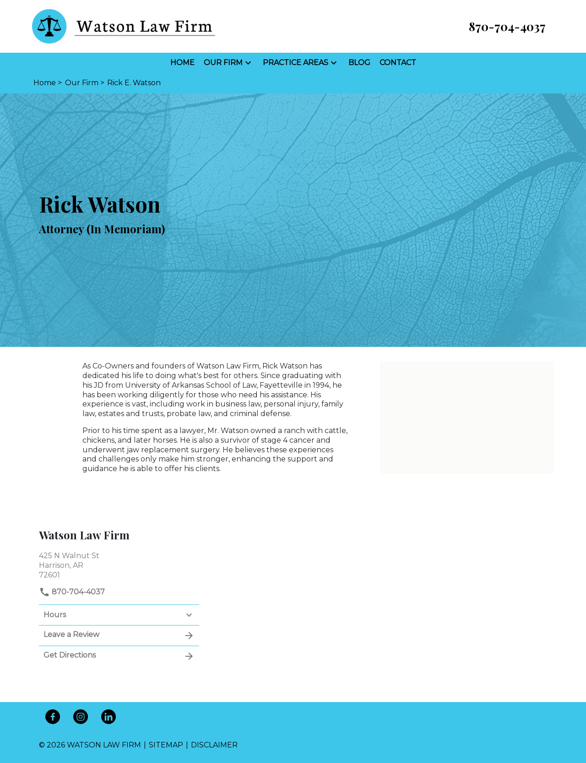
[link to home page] (123, 26)
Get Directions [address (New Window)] (119, 656)
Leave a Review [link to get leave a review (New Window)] (119, 635)
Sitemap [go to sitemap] (166, 745)
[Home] (182, 63)
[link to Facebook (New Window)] (52, 716)
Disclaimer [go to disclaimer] (214, 745)
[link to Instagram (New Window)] (80, 716)
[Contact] (398, 63)
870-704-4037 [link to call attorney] (72, 591)
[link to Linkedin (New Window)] (108, 716)
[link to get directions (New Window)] (119, 564)
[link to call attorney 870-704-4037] (507, 26)
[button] (248, 62)
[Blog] (359, 63)
